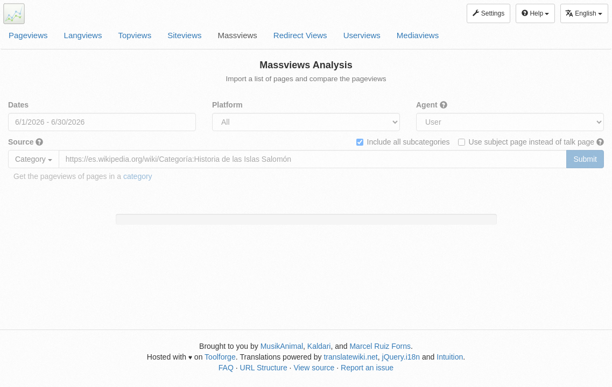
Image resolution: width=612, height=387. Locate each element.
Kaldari (319, 346)
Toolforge (220, 357)
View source (313, 367)
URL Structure (263, 367)
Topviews (134, 35)
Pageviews (28, 35)
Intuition (450, 357)
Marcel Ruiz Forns (380, 346)
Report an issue (367, 367)
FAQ (226, 367)
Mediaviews (418, 35)
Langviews (83, 35)
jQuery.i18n (401, 357)
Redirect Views (300, 35)
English (583, 13)
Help (535, 13)
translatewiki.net (350, 357)
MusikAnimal (282, 346)
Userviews (362, 35)
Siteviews (184, 35)
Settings (488, 13)
